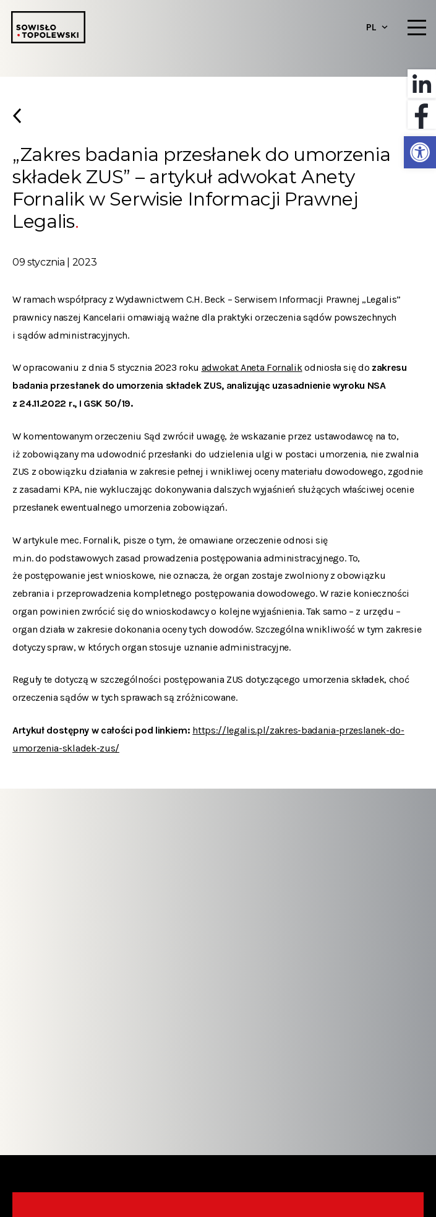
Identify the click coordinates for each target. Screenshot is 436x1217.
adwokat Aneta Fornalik (252, 367)
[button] (420, 152)
